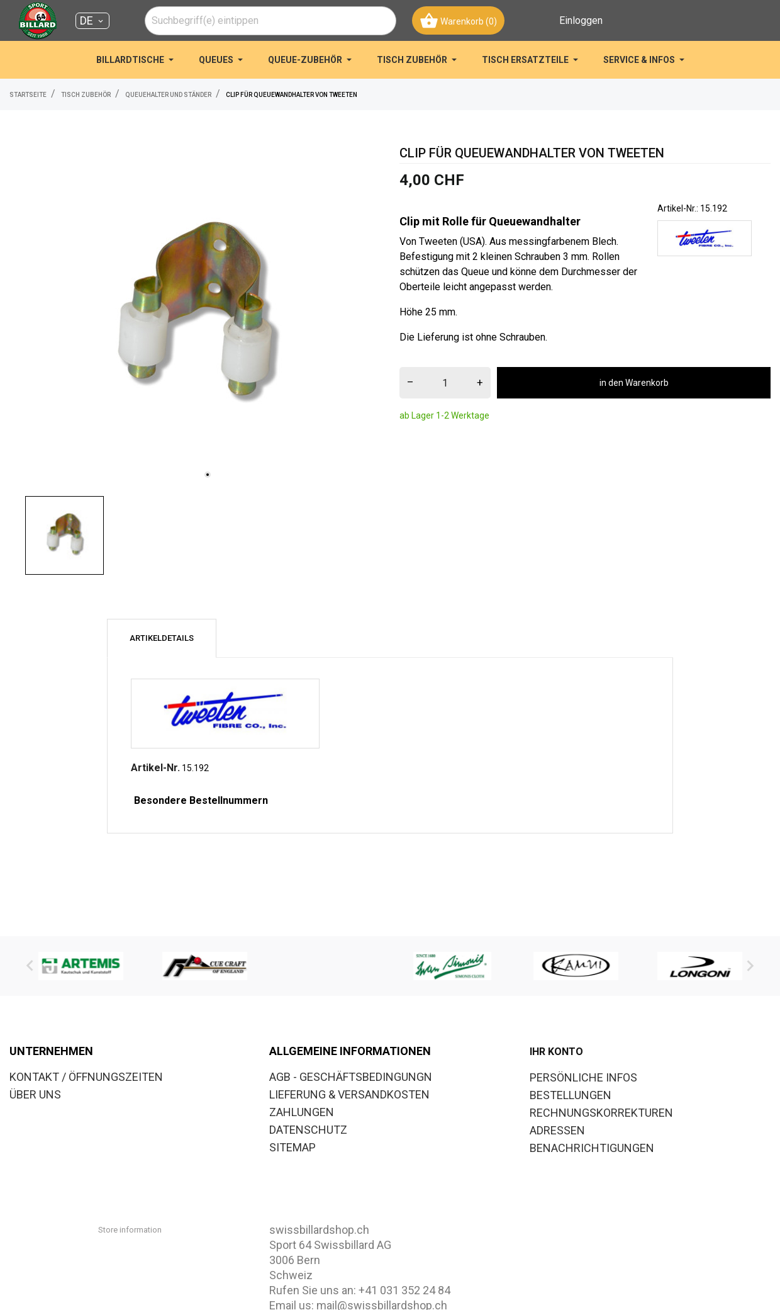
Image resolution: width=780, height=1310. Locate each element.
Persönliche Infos (583, 1077)
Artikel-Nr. (155, 768)
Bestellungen (570, 1095)
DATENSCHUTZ (308, 1129)
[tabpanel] (195, 317)
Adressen (557, 1130)
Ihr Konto (556, 1052)
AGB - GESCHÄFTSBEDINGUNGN (350, 1076)
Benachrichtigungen (592, 1148)
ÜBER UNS (35, 1094)
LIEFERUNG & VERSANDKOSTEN (349, 1094)
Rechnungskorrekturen (601, 1112)
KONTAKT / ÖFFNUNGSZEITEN (86, 1076)
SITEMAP (292, 1147)
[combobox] (270, 20)
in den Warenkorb (634, 383)
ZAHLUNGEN (301, 1112)
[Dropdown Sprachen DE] (92, 20)
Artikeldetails (162, 638)
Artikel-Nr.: (677, 208)
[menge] (445, 382)
